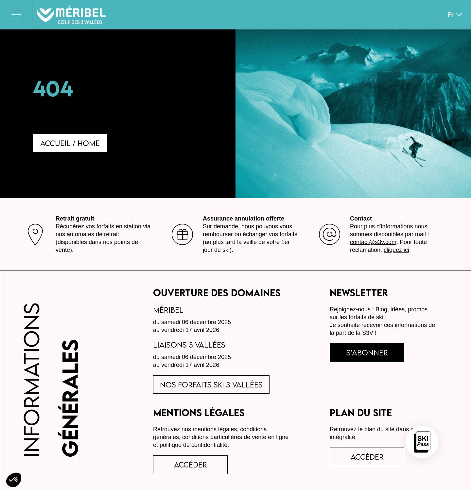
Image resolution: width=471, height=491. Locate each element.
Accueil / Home (70, 143)
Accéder (367, 457)
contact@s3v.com (373, 242)
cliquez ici (396, 250)
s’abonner (367, 352)
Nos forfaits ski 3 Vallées (211, 384)
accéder (190, 465)
